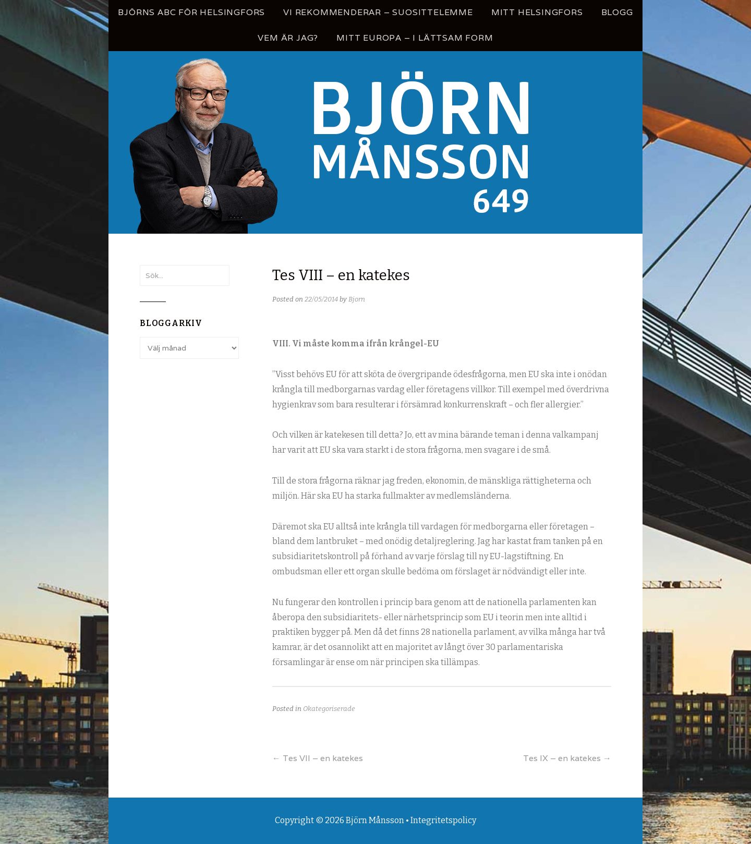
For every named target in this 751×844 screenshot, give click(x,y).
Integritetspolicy (443, 820)
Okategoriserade (329, 709)
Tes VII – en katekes (317, 758)
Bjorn (356, 299)
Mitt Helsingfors (537, 12)
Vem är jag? (288, 37)
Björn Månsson (375, 820)
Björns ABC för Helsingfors (191, 12)
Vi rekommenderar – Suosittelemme (378, 12)
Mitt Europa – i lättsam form (414, 37)
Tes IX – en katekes (567, 758)
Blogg (617, 12)
